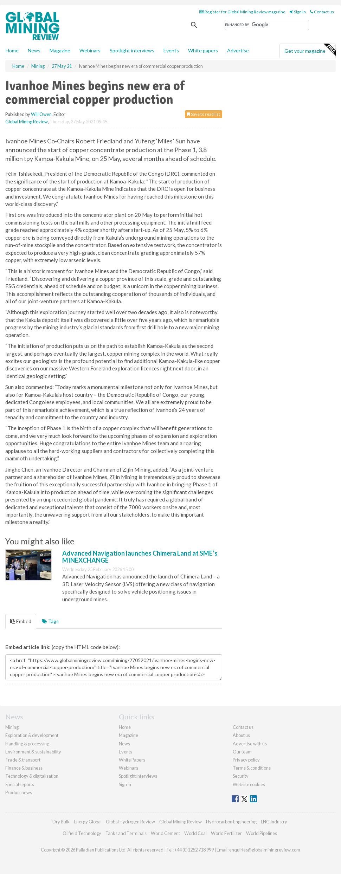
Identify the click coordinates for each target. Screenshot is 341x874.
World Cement (165, 833)
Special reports (19, 784)
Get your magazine (309, 50)
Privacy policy (246, 760)
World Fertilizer (226, 833)
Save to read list (203, 114)
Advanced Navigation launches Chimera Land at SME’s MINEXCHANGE (140, 556)
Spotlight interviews (132, 50)
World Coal (195, 833)
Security (241, 776)
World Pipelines (261, 833)
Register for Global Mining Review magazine (242, 11)
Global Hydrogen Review (130, 821)
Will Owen (41, 114)
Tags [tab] (50, 621)
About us (241, 735)
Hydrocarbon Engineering (231, 821)
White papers (203, 50)
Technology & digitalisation (31, 776)
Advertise (238, 50)
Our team (242, 752)
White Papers (132, 760)
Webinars (90, 50)
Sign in (298, 11)
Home (12, 50)
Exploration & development (31, 735)
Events (171, 50)
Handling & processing (27, 743)
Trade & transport (22, 760)
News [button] (34, 50)
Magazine (60, 50)
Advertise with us (250, 743)
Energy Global (88, 821)
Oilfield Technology (82, 833)
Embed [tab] (20, 621)
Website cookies (249, 784)
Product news (18, 792)
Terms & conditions (252, 768)
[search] (267, 25)
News (124, 743)
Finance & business (24, 768)
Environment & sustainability (33, 752)
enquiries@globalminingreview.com (264, 850)
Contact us (322, 11)
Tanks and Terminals (126, 833)
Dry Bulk (61, 821)
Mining (12, 727)
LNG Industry (274, 821)
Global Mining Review (26, 121)
